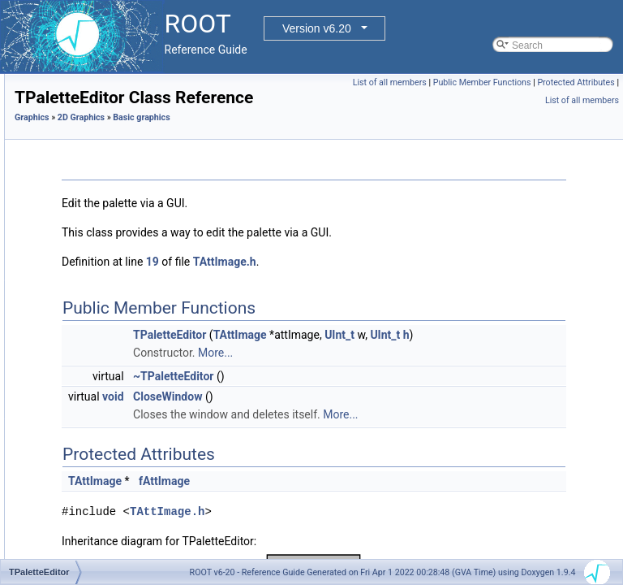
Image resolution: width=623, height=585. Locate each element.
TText (91, 503)
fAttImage (367, 539)
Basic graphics (344, 140)
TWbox (94, 538)
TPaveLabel (105, 360)
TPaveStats (104, 378)
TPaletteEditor (110, 324)
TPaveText (102, 413)
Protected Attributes (500, 100)
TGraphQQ (103, 145)
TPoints (96, 467)
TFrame (96, 74)
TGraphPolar (107, 109)
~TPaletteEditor (376, 416)
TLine (91, 252)
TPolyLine (100, 485)
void (315, 437)
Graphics (234, 140)
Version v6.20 (316, 28)
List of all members (473, 82)
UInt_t (542, 357)
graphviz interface (105, 556)
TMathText (102, 306)
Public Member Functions (566, 82)
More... (418, 393)
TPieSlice (100, 449)
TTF (88, 520)
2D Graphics (283, 140)
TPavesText (105, 395)
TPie (89, 431)
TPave (93, 342)
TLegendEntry (109, 234)
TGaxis (94, 92)
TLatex (94, 199)
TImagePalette (111, 181)
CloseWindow (370, 437)
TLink (91, 270)
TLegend (98, 217)
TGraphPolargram (118, 127)
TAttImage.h (427, 284)
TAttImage (443, 357)
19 (355, 284)
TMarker (97, 288)
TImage (96, 163)
